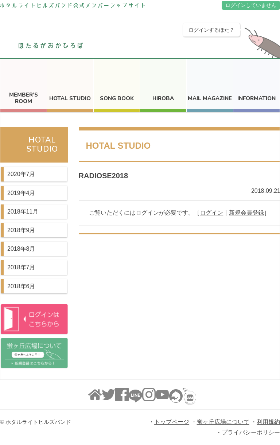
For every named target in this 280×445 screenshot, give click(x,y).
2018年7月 (21, 267)
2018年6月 (21, 286)
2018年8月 (21, 249)
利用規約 (268, 422)
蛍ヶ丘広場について (223, 422)
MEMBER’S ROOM (23, 98)
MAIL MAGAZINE (210, 98)
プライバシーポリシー (251, 432)
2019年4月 (21, 193)
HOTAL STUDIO (70, 98)
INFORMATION (256, 98)
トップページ (171, 422)
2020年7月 (21, 174)
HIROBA (163, 98)
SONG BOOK (117, 98)
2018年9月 (21, 230)
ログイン (211, 213)
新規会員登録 (246, 213)
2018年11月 (22, 211)
